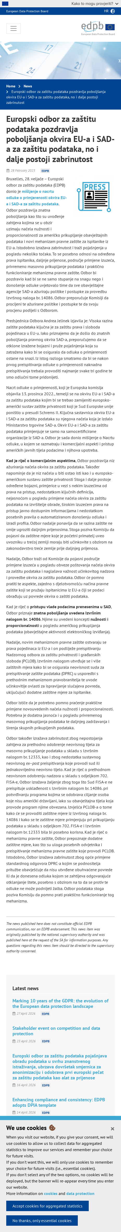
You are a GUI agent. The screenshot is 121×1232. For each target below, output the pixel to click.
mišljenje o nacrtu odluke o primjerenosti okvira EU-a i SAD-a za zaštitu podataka (36, 197)
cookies (51, 1193)
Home (10, 86)
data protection (80, 1193)
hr (106, 11)
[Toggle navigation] (13, 28)
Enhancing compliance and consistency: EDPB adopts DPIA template (58, 1102)
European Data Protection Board (27, 11)
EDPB (45, 170)
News (28, 86)
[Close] (112, 1128)
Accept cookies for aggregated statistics (47, 1206)
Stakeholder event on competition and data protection (56, 1031)
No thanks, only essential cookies (42, 1220)
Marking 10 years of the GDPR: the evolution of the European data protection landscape (60, 1003)
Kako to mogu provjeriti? (95, 3)
